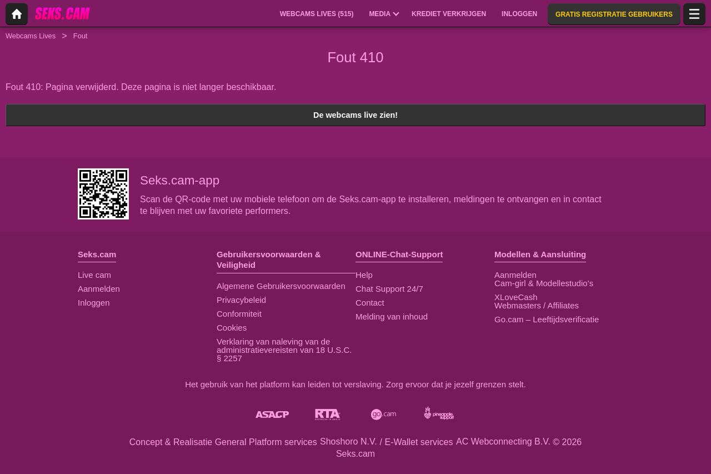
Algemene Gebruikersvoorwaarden (281, 286)
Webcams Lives (31, 36)
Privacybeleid (241, 300)
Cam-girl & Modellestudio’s (543, 283)
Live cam (94, 275)
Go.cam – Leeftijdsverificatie (546, 319)
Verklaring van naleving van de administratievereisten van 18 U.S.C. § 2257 (284, 350)
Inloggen (94, 302)
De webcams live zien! (355, 115)
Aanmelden (99, 288)
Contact (370, 302)
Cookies (232, 327)
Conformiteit (239, 313)
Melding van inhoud (392, 316)
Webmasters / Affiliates (536, 305)
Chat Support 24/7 (389, 288)
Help (364, 275)
